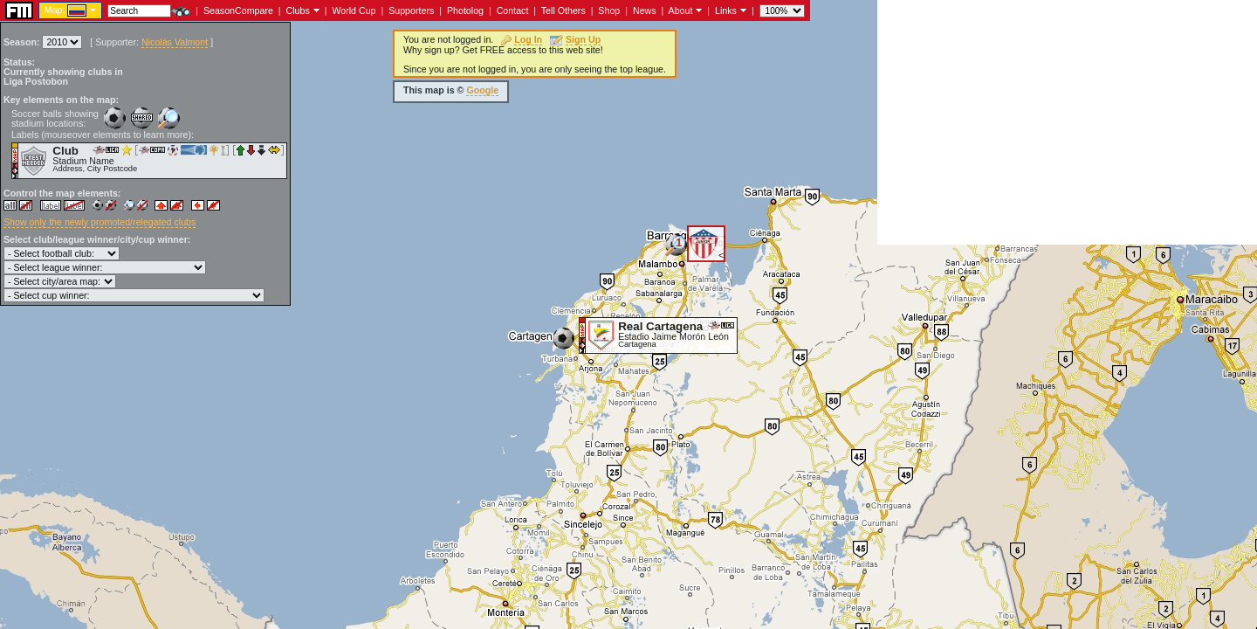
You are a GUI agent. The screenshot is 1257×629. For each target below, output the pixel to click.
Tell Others (563, 10)
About (681, 10)
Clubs (298, 10)
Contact (513, 10)
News (644, 10)
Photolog (465, 10)
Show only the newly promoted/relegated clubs (99, 222)
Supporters (411, 10)
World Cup (353, 10)
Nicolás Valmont (174, 42)
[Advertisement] (1067, 122)
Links (726, 10)
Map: (55, 9)
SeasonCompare (238, 10)
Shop (609, 10)
